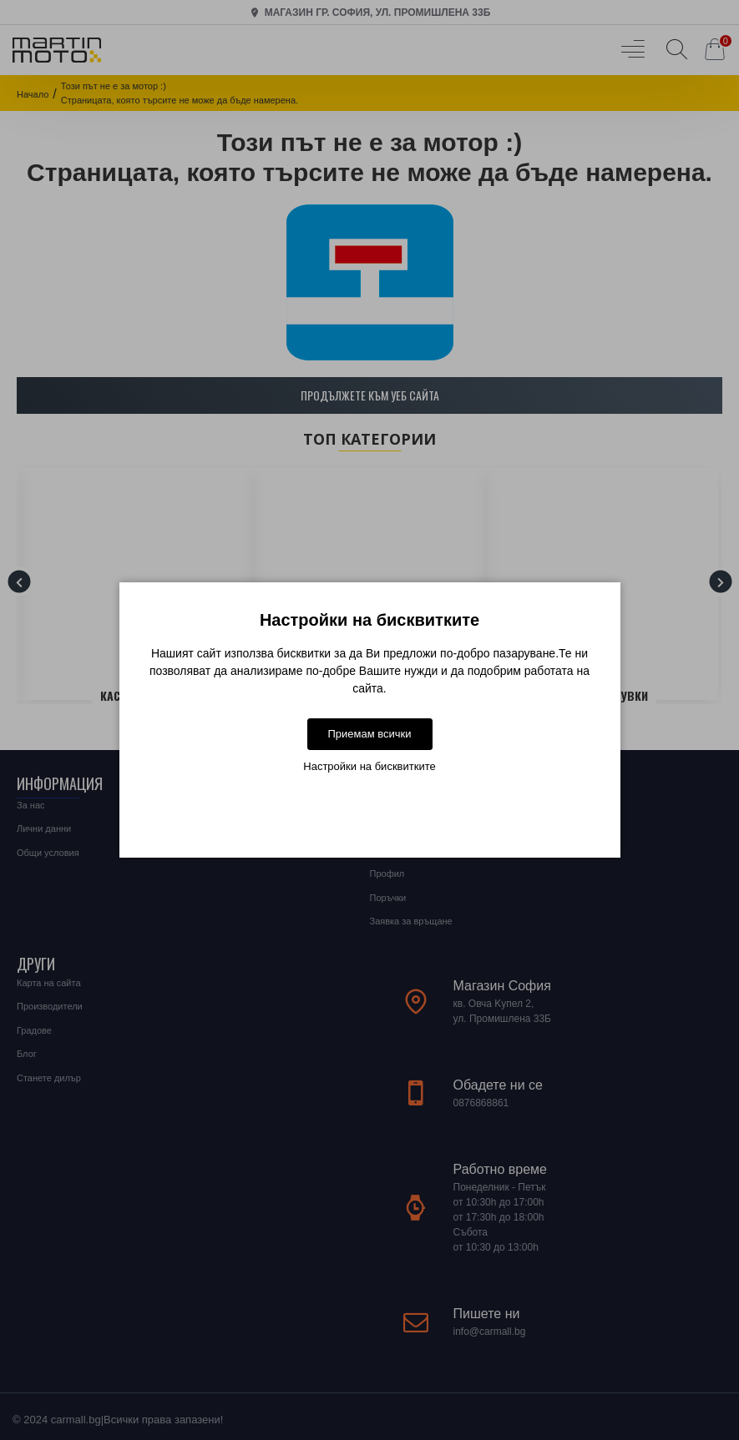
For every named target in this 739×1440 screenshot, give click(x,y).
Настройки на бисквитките (369, 766)
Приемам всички (369, 734)
